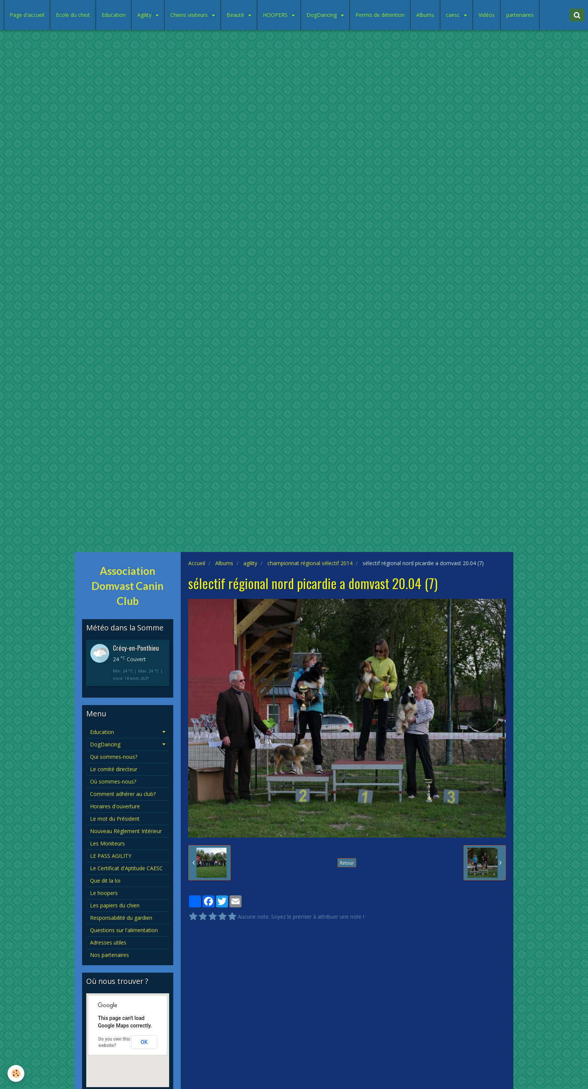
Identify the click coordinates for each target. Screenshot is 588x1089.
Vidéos (486, 14)
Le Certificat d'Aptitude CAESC (126, 868)
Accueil (196, 563)
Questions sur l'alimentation (124, 930)
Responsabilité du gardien (121, 917)
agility (250, 563)
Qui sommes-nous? (113, 756)
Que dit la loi (105, 880)
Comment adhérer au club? (123, 793)
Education (114, 14)
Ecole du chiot (73, 14)
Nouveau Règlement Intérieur (126, 831)
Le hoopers (104, 892)
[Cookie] (16, 1073)
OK (144, 1042)
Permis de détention (380, 14)
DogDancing (322, 14)
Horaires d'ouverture (115, 806)
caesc (453, 14)
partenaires (520, 14)
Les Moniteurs (107, 843)
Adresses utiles (108, 942)
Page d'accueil (27, 14)
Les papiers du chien (115, 905)
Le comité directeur (113, 769)
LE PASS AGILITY (110, 855)
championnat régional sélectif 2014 (309, 563)
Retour (347, 863)
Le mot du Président (115, 818)
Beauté (236, 14)
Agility (145, 14)
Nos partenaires (109, 954)
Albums (425, 14)
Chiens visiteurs (189, 14)
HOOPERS (276, 14)
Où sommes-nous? (113, 781)
